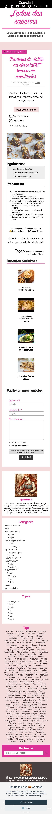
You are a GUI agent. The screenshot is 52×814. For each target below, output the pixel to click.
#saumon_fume (26, 732)
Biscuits (11, 579)
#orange (10, 716)
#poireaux (39, 723)
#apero (30, 636)
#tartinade (24, 736)
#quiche (41, 725)
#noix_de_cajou (12, 711)
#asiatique (31, 668)
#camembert (31, 675)
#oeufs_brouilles (39, 711)
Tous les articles (11, 588)
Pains (7, 528)
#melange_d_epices (37, 707)
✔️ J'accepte (26, 802)
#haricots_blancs (15, 656)
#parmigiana (38, 718)
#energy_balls (39, 693)
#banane (19, 631)
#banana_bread (25, 670)
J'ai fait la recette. (18, 442)
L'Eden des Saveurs (26, 18)
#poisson (9, 663)
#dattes (40, 254)
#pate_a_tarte (10, 720)
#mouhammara (26, 709)
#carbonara (27, 677)
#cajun (33, 652)
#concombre (10, 688)
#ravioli (40, 727)
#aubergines (10, 670)
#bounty (15, 672)
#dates (28, 693)
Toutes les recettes (12, 525)
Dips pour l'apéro (15, 552)
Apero (10, 616)
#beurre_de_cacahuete (34, 251)
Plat (9, 610)
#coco (31, 686)
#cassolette (22, 679)
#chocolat (32, 254)
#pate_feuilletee (27, 661)
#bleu (6, 672)
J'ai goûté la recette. (19, 446)
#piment (12, 723)
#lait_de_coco (21, 659)
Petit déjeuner (14, 601)
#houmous (39, 656)
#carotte (39, 677)
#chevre (24, 638)
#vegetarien (40, 739)
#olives (42, 714)
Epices (7, 585)
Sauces (11, 555)
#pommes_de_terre (27, 725)
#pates (21, 634)
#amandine (9, 668)
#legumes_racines (29, 704)
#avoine (20, 643)
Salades (11, 534)
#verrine (12, 741)
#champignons (12, 645)
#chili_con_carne (13, 684)
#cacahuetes (9, 675)
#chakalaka (34, 679)
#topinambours (38, 736)
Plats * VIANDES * (12, 561)
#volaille (22, 741)
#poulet (9, 631)
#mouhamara (11, 709)
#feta (40, 654)
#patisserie (23, 720)
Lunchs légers (14, 546)
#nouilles (26, 711)
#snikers (9, 734)
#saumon (41, 650)
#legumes (34, 659)
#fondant (8, 698)
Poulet (10, 564)
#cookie (22, 688)
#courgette (10, 634)
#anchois (21, 668)
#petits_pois (42, 661)
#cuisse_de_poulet (17, 691)
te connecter (35, 450)
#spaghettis (9, 652)
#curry (11, 636)
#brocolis (34, 672)
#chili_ (40, 682)
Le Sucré (8, 573)
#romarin (23, 730)
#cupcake (31, 691)
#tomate (20, 636)
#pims (21, 723)
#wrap (31, 741)
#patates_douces (11, 640)
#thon (32, 640)
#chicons (13, 682)
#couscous (33, 688)
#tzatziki (19, 739)
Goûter (11, 604)
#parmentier (13, 718)
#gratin (40, 638)
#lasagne (37, 702)
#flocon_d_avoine (38, 645)
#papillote (41, 716)
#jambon (8, 659)
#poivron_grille (27, 650)
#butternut (40, 643)
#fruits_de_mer (16, 647)
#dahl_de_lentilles (14, 693)
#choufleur (43, 652)
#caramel (44, 675)
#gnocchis (43, 700)
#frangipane (42, 698)
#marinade (21, 707)
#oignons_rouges (29, 714)
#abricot (13, 666)
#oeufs (44, 659)
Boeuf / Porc (13, 567)
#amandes (38, 666)
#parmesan (26, 718)
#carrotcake (9, 679)
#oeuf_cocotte (12, 714)
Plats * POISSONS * (13, 558)
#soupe (19, 734)
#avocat (10, 643)
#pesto (45, 720)
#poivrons (11, 725)
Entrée (10, 607)
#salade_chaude (36, 730)
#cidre (23, 686)
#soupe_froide (31, 734)
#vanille (29, 739)
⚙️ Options (26, 808)
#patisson (35, 720)
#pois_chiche (13, 650)
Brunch (11, 619)
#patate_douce (11, 661)
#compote (41, 686)
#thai (34, 663)
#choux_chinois (39, 684)
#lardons (27, 702)
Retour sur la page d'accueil (16, 52)
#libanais (10, 707)
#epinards (31, 654)
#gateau (29, 647)
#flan (43, 695)
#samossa (12, 732)
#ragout (31, 727)
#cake (20, 675)
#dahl (41, 691)
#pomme (19, 663)
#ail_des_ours (25, 666)
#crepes (43, 688)
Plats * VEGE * (11, 570)
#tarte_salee (22, 652)
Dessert (11, 613)
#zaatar (40, 741)
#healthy (29, 656)
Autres (37, 83)
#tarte (24, 640)
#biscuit (29, 643)
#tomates (43, 663)
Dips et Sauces (11, 549)
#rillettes (12, 730)
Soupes (11, 537)
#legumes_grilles (12, 704)
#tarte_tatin (12, 736)
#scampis (39, 732)
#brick (24, 672)
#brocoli (39, 636)
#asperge (43, 668)
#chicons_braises (27, 682)
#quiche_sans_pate (16, 727)
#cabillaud (13, 638)
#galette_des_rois (28, 700)
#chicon (45, 679)
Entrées (11, 543)
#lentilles (44, 704)
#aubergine (43, 640)
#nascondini (41, 709)
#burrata (44, 672)
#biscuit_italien (40, 670)
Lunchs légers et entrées (15, 540)
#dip (32, 638)
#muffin (39, 647)
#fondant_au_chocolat (24, 698)
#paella (20, 716)
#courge (24, 645)
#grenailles (15, 702)
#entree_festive (13, 695)
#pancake (30, 716)
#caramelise (14, 677)
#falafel (35, 695)
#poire (29, 723)
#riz (27, 663)
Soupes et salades (12, 531)
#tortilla (9, 739)
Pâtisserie (12, 576)
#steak (43, 734)
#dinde (21, 654)
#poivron (31, 634)
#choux (27, 684)
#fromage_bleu (11, 700)
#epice (26, 695)
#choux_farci (12, 686)
